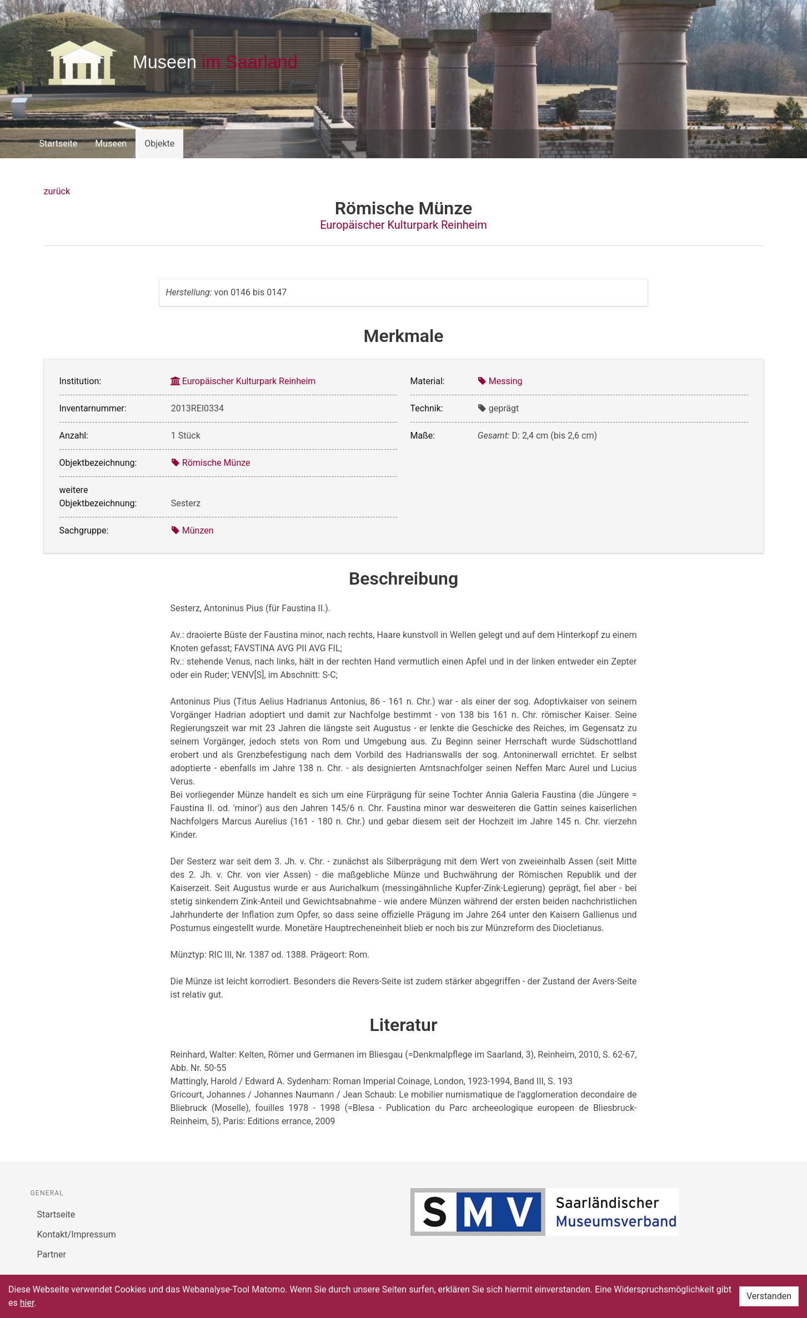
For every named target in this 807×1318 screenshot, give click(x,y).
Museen (111, 143)
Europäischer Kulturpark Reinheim (403, 225)
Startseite (58, 143)
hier (27, 1302)
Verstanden (768, 1296)
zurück (57, 191)
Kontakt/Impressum (76, 1234)
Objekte (159, 143)
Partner (52, 1254)
